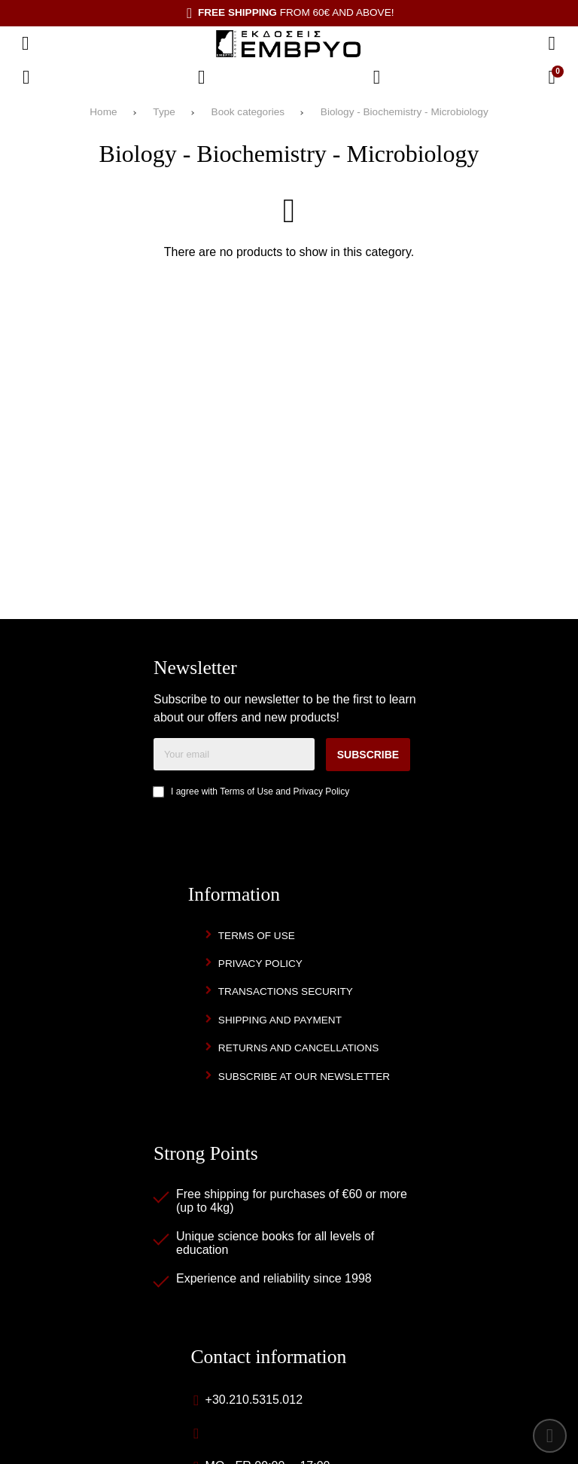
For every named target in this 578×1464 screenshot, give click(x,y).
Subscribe (368, 755)
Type (164, 111)
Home (103, 111)
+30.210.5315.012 (254, 1399)
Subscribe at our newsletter (304, 1076)
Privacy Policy (322, 791)
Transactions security (285, 991)
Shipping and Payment (280, 1020)
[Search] (552, 43)
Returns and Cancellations (298, 1048)
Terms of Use (246, 791)
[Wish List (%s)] (202, 77)
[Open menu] (25, 43)
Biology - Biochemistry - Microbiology (404, 111)
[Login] (377, 77)
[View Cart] (552, 77)
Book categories (247, 111)
